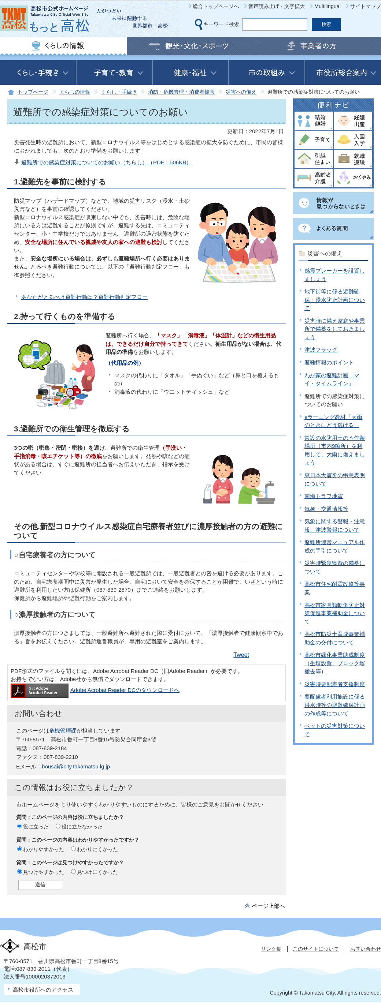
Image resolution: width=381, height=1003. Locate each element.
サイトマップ (365, 6)
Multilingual (327, 6)
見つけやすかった (43, 872)
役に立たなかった (82, 827)
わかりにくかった (97, 849)
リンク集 (271, 949)
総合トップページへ (216, 6)
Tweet (241, 655)
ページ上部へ (268, 906)
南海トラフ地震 (323, 496)
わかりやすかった (43, 849)
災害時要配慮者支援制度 (334, 684)
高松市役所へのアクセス (43, 990)
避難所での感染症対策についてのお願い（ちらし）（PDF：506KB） (106, 162)
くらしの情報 (74, 92)
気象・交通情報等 (326, 509)
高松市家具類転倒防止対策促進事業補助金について (334, 613)
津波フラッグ (320, 350)
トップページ (33, 92)
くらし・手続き (119, 92)
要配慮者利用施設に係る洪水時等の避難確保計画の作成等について (334, 704)
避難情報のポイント (329, 362)
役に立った (36, 827)
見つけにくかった (97, 872)
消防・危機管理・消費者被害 (181, 92)
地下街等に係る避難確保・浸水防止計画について (334, 299)
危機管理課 (63, 730)
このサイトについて (316, 949)
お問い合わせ (365, 949)
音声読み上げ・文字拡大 (276, 6)
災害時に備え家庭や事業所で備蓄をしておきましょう (334, 329)
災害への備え (241, 92)
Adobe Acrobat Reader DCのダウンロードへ (95, 690)
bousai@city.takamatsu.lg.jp (76, 766)
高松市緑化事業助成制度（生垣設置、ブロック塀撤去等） (334, 663)
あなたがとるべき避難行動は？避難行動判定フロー (84, 297)
